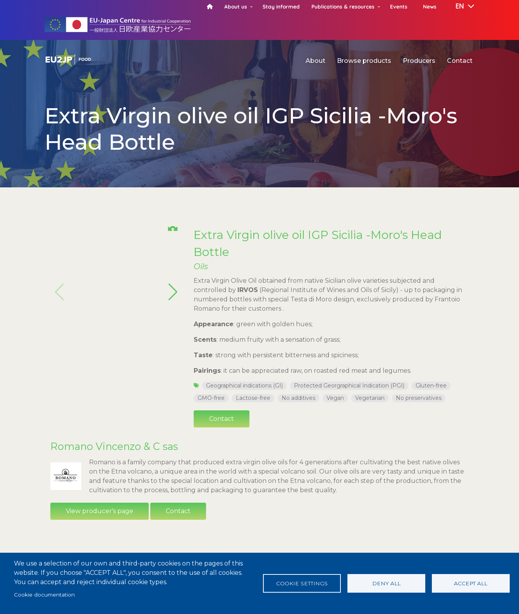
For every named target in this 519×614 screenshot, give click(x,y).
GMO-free (211, 397)
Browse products (364, 60)
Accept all (470, 583)
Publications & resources (343, 6)
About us (235, 6)
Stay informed (281, 6)
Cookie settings (302, 583)
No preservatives (419, 397)
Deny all (386, 583)
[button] (459, 6)
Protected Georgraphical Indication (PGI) (349, 385)
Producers (419, 60)
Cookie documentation (44, 595)
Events (398, 6)
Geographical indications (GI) (244, 385)
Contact (460, 60)
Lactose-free (253, 397)
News (430, 6)
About (315, 60)
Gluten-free (431, 385)
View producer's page (99, 511)
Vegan (335, 397)
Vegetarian (370, 397)
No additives (298, 397)
